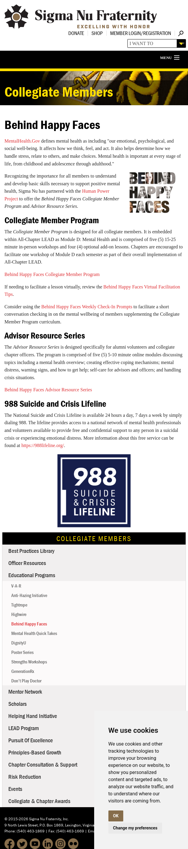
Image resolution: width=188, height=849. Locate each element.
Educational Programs (31, 575)
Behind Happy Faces (29, 624)
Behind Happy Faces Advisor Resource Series (48, 389)
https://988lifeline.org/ (42, 445)
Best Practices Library (31, 550)
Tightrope (19, 605)
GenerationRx (22, 671)
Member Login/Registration (140, 33)
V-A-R (16, 586)
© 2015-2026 (16, 818)
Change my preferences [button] (135, 828)
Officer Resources (27, 562)
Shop (97, 33)
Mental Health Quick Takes (34, 633)
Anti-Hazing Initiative (29, 595)
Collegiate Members (94, 538)
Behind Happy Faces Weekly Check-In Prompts (86, 306)
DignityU (18, 643)
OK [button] (116, 815)
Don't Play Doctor (26, 681)
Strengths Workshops (29, 662)
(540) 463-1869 (31, 831)
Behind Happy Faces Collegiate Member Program (51, 274)
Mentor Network (25, 691)
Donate (76, 33)
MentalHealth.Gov (22, 140)
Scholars (17, 703)
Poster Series (22, 652)
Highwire (18, 614)
